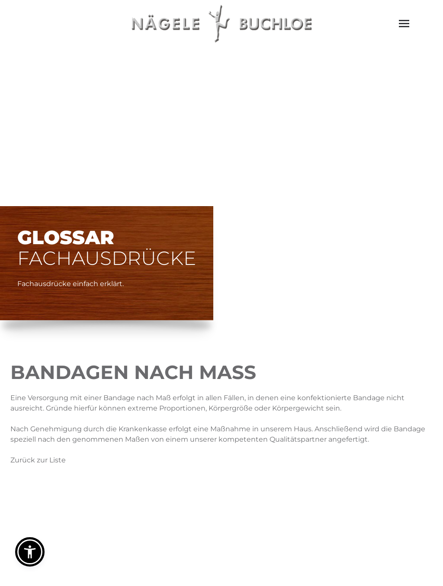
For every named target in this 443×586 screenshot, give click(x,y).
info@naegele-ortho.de (267, 526)
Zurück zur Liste (38, 460)
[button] (29, 551)
